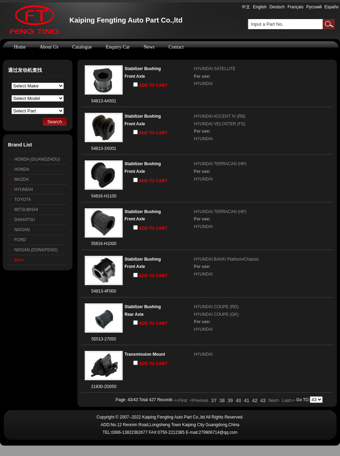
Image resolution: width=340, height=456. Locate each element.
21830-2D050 (104, 386)
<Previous (199, 400)
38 (222, 400)
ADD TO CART (150, 85)
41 (246, 400)
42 (255, 400)
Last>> (288, 400)
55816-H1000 (104, 243)
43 (263, 400)
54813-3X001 (103, 148)
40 (238, 400)
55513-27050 (104, 339)
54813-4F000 (103, 291)
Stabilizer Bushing (143, 68)
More (19, 259)
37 (214, 400)
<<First (180, 400)
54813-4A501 (103, 101)
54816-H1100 (104, 196)
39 (230, 400)
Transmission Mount (145, 354)
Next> (274, 400)
